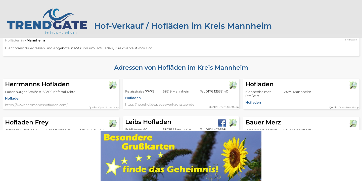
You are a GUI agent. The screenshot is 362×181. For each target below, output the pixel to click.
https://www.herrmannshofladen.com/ (36, 105)
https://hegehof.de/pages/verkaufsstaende (159, 104)
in (14, 40)
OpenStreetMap (108, 107)
